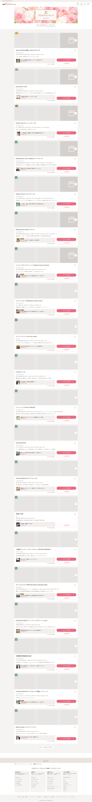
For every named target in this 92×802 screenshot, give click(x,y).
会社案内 (18, 796)
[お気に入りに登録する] (75, 50)
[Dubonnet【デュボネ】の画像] (46, 76)
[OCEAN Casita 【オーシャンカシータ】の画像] (46, 113)
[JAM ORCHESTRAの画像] (46, 433)
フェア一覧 (66, 60)
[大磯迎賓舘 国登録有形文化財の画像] (46, 646)
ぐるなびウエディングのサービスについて (62, 796)
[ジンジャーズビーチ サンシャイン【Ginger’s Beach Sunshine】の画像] (46, 255)
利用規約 (22, 796)
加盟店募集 (52, 796)
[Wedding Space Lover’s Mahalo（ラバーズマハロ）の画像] (46, 148)
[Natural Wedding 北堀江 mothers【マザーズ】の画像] (46, 40)
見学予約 (66, 63)
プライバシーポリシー (32, 796)
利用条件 (26, 796)
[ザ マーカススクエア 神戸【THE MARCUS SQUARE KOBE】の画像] (46, 575)
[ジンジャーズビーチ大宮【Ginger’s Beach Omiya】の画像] (46, 291)
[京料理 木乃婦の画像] (46, 504)
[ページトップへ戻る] (46, 760)
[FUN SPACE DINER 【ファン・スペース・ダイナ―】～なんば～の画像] (46, 610)
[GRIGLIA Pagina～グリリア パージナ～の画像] (46, 717)
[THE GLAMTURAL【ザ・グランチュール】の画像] (46, 468)
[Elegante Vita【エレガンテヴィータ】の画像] (46, 184)
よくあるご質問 (72, 796)
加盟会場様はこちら (46, 796)
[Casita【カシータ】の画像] (46, 362)
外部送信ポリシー (39, 796)
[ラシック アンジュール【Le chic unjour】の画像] (46, 326)
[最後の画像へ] (75, 40)
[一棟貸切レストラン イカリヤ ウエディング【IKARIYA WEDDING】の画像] (46, 539)
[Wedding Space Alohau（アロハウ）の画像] (46, 219)
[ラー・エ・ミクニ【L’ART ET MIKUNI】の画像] (46, 397)
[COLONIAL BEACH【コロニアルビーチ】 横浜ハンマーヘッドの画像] (46, 681)
